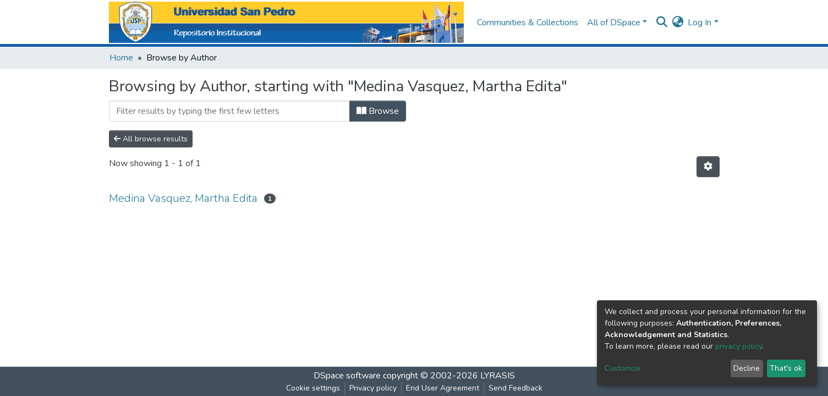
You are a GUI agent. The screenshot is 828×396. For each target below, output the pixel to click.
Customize (622, 368)
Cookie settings (313, 388)
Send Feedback (515, 388)
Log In (699, 22)
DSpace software (347, 376)
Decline (746, 368)
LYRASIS (497, 376)
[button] (677, 22)
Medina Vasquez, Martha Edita (183, 198)
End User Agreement (442, 388)
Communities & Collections (527, 22)
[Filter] (229, 111)
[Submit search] (661, 22)
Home (121, 58)
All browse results (151, 139)
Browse (378, 111)
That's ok (786, 368)
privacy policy (738, 346)
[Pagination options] (708, 166)
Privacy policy (373, 388)
